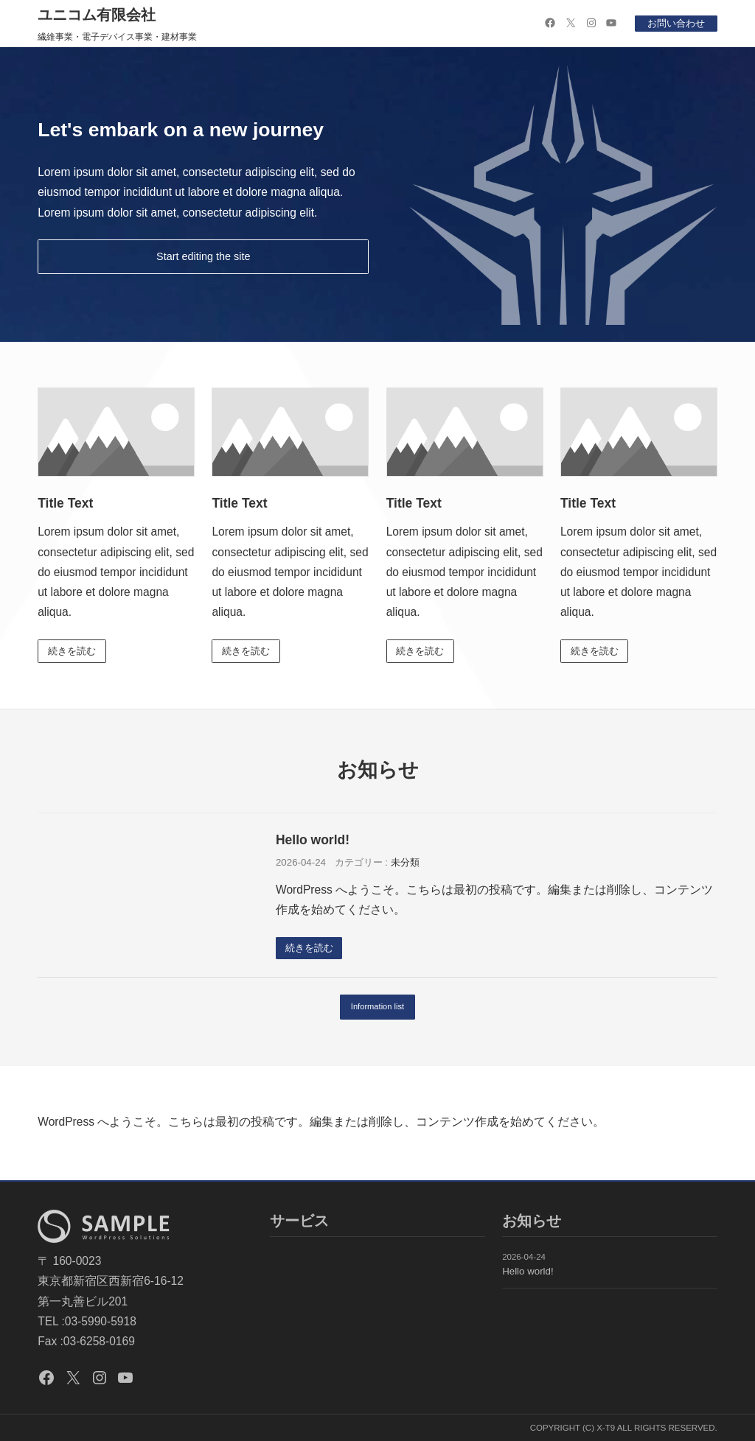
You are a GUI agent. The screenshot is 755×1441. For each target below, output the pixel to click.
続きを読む (73, 651)
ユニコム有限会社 (97, 15)
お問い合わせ (675, 23)
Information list (378, 1009)
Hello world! (312, 841)
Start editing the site (203, 256)
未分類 (405, 863)
